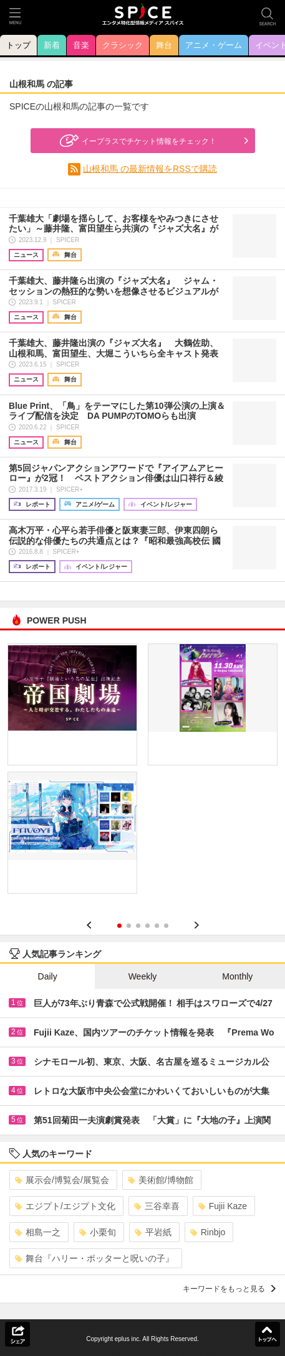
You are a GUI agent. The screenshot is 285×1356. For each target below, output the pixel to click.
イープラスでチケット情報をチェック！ (136, 140)
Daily (47, 976)
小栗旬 (97, 1232)
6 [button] (166, 925)
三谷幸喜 (157, 1206)
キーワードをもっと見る (229, 1288)
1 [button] (119, 925)
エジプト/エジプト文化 (65, 1206)
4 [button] (147, 925)
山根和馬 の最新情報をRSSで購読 (150, 169)
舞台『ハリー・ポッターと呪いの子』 (94, 1258)
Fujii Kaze (222, 1206)
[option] (142, 773)
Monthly (237, 976)
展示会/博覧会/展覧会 (62, 1180)
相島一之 (37, 1232)
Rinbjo (208, 1232)
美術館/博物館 (160, 1180)
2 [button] (129, 925)
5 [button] (157, 925)
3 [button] (138, 925)
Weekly (142, 976)
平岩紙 (153, 1232)
